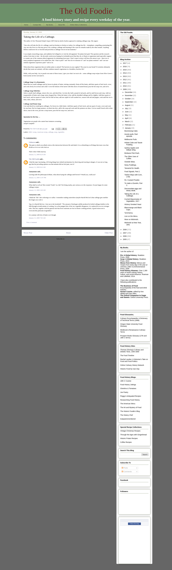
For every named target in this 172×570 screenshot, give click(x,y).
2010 (125, 86)
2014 (125, 73)
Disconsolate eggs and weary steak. (132, 190)
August (127, 105)
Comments (127, 472)
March (127, 121)
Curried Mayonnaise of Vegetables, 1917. (132, 200)
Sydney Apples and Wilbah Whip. (131, 149)
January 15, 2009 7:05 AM (37, 218)
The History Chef (126, 415)
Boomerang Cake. (131, 131)
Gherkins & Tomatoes (128, 388)
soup (55, 132)
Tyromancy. (128, 213)
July (126, 108)
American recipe (42, 132)
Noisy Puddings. (130, 165)
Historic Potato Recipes (129, 438)
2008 (125, 230)
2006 (125, 236)
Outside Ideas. (129, 162)
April (127, 118)
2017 (125, 63)
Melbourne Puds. (130, 139)
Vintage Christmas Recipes (130, 431)
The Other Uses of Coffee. (131, 157)
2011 (125, 83)
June (127, 112)
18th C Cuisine (125, 381)
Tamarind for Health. (132, 168)
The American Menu (127, 404)
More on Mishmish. (131, 219)
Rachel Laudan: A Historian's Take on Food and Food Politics (134, 360)
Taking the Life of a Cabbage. (131, 195)
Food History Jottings (128, 385)
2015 (125, 70)
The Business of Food (129, 286)
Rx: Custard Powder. (132, 180)
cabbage (50, 132)
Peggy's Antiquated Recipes (130, 396)
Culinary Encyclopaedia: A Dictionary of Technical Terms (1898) (134, 319)
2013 (125, 76)
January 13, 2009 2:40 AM (37, 190)
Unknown (32, 142)
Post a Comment (32, 222)
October (128, 99)
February (128, 125)
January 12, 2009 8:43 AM (37, 167)
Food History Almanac (129, 271)
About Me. (61, 25)
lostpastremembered (128, 419)
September (129, 102)
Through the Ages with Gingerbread (133, 435)
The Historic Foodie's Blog (130, 411)
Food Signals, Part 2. (132, 171)
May (126, 115)
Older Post (109, 233)
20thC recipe (33, 132)
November (129, 95)
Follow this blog (134, 523)
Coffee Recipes (126, 442)
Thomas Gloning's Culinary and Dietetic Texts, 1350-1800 (132, 351)
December (129, 92)
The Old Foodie (85, 11)
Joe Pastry (124, 392)
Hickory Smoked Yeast (132, 204)
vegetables (61, 132)
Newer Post (28, 233)
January (128, 128)
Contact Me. (37, 25)
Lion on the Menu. (131, 216)
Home (26, 25)
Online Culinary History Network (132, 365)
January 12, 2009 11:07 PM (37, 177)
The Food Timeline (127, 355)
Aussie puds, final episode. (131, 135)
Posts (125, 468)
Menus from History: (128, 263)
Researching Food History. (130, 400)
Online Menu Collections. (78, 25)
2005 (125, 239)
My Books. (49, 25)
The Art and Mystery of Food (130, 407)
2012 (125, 80)
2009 (125, 89)
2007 (125, 233)
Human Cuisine (126, 292)
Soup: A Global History (129, 259)
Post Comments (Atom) (72, 239)
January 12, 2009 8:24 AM (37, 154)
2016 (125, 66)
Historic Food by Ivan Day (129, 369)
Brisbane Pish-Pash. (132, 153)
